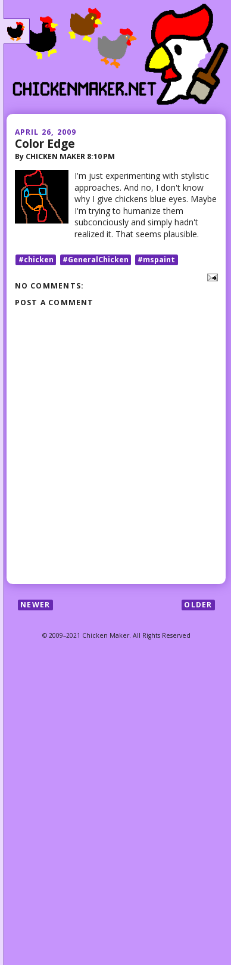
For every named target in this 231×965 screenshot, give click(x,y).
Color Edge (45, 143)
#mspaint (156, 260)
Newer (35, 605)
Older (198, 605)
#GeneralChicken (96, 260)
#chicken (36, 260)
